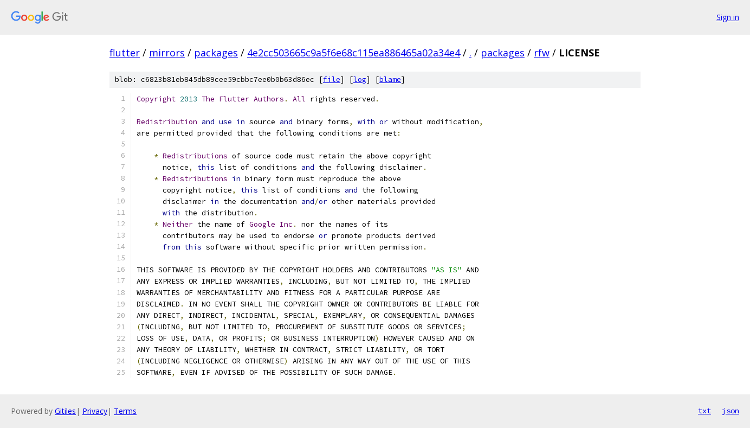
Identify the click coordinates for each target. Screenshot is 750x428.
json (730, 411)
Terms (125, 411)
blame (390, 79)
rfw (541, 52)
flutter (124, 52)
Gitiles (65, 411)
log (359, 79)
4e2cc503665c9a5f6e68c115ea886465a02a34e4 (353, 52)
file (331, 79)
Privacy (94, 411)
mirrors (167, 52)
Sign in (727, 17)
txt (704, 411)
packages (216, 52)
